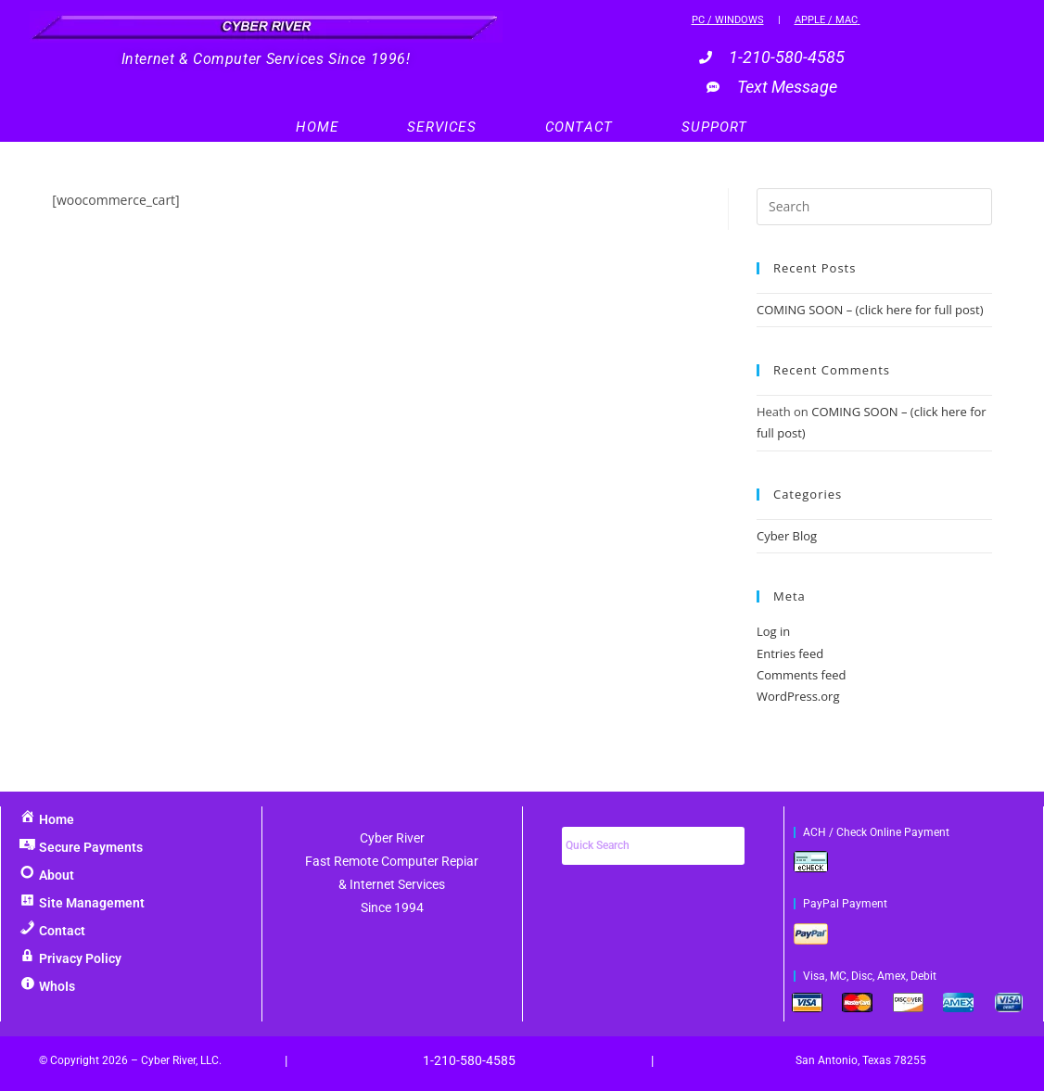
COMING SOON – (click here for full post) (870, 309)
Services (442, 127)
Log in (773, 631)
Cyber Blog (787, 535)
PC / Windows (728, 20)
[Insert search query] (874, 206)
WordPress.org (798, 696)
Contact (579, 127)
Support (714, 127)
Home (317, 127)
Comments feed (801, 674)
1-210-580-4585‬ (469, 1060)
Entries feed (790, 653)
